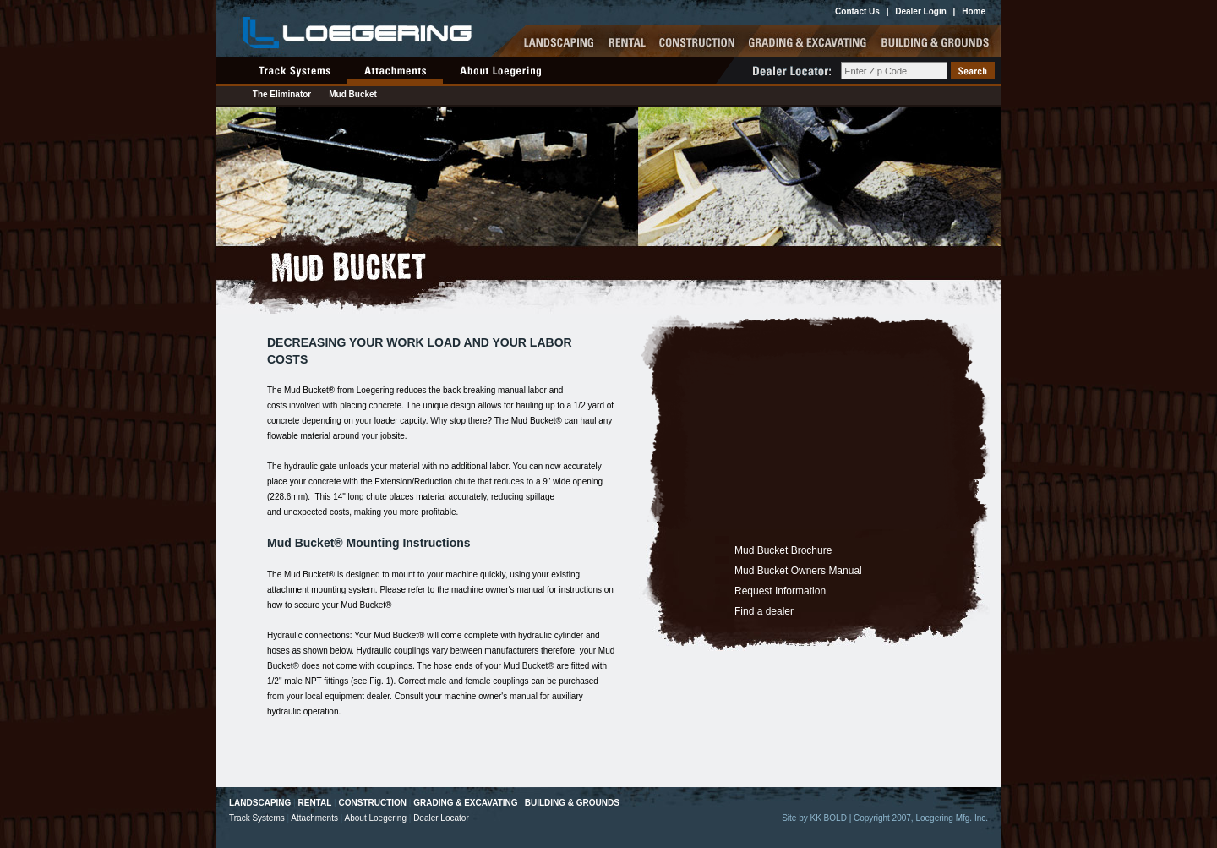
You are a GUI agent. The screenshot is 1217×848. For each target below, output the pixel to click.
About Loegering (376, 818)
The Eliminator (282, 94)
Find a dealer (764, 611)
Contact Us (857, 11)
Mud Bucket (353, 94)
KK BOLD (828, 818)
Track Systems (257, 818)
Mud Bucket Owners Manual (798, 571)
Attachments (314, 818)
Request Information (780, 591)
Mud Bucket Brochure (783, 550)
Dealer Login (921, 11)
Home (973, 11)
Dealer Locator (441, 818)
